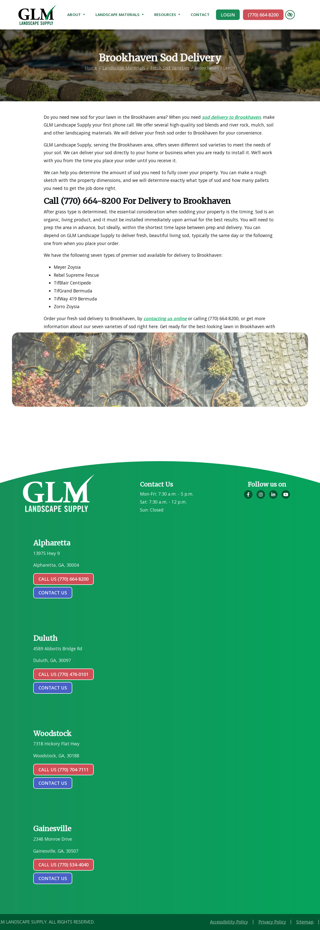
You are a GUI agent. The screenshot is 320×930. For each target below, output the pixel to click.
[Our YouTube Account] (285, 497)
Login (228, 15)
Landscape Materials (120, 14)
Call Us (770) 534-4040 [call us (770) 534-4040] (63, 865)
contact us (52, 593)
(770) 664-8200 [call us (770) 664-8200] (263, 15)
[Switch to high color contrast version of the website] (290, 14)
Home (91, 63)
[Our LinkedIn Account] (273, 497)
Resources (167, 14)
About (76, 14)
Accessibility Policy (269, 922)
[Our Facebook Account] (248, 497)
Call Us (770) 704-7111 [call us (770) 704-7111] (63, 770)
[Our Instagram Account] (260, 497)
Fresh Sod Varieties (169, 63)
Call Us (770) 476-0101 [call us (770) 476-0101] (63, 674)
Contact (200, 14)
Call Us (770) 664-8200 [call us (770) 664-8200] (63, 579)
